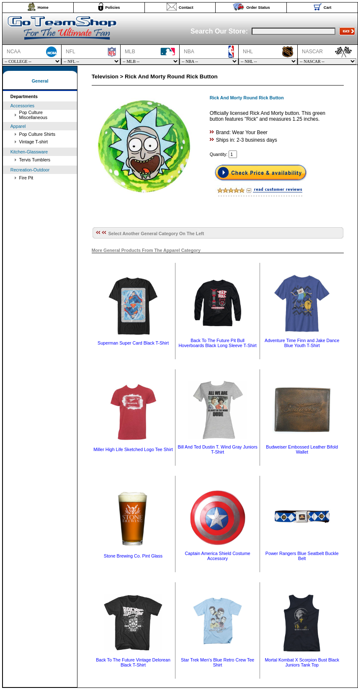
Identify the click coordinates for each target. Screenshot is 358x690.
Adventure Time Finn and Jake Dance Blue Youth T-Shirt (302, 343)
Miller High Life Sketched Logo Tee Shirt (133, 449)
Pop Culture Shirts (37, 134)
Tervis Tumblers (35, 159)
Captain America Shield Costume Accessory (217, 556)
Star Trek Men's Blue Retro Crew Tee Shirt (217, 662)
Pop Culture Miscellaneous (33, 115)
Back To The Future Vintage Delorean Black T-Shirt (133, 662)
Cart (328, 7)
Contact (186, 7)
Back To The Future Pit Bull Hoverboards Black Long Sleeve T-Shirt (217, 343)
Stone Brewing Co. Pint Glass (133, 555)
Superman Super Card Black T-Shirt (133, 342)
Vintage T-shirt (33, 141)
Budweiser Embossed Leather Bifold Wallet (302, 449)
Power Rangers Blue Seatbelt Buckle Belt (302, 556)
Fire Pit (26, 177)
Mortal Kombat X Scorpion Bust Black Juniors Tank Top (302, 662)
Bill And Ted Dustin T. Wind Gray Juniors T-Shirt (217, 449)
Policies (112, 7)
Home (43, 7)
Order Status (258, 7)
